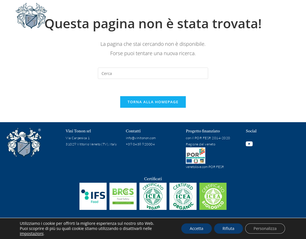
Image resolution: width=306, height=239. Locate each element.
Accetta (196, 228)
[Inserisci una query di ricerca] (153, 73)
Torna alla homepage (153, 101)
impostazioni (32, 233)
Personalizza (265, 228)
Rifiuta (228, 228)
